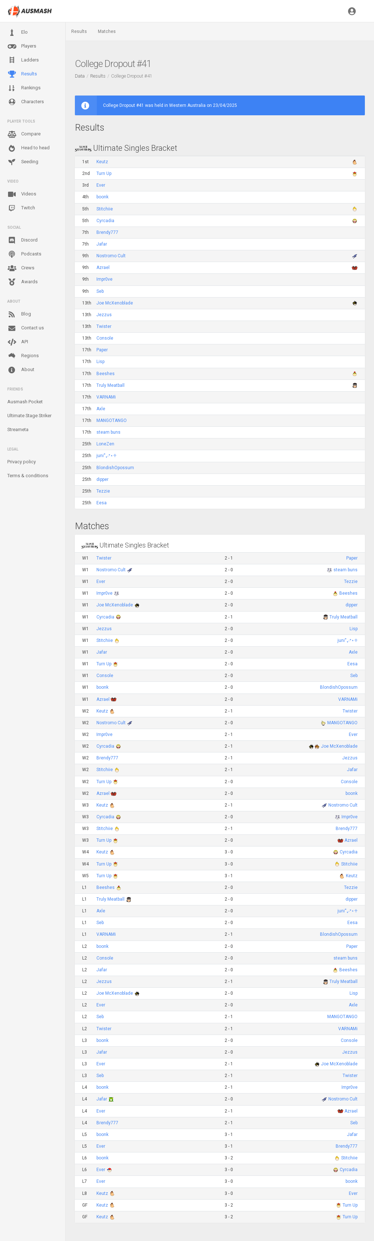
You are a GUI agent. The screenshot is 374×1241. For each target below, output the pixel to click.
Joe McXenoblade (114, 303)
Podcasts (24, 254)
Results (22, 74)
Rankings (24, 88)
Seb (100, 291)
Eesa (101, 502)
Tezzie (103, 491)
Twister (103, 326)
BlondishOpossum (115, 467)
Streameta (17, 429)
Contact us (25, 328)
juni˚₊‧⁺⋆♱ (106, 455)
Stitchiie (104, 209)
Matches (107, 31)
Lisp (100, 361)
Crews (20, 268)
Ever (100, 185)
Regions (23, 355)
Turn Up (103, 173)
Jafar (101, 244)
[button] (351, 11)
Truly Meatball (110, 385)
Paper (102, 349)
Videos (21, 194)
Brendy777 (107, 232)
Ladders (23, 60)
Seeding (22, 162)
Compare (24, 134)
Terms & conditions (27, 475)
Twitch (21, 208)
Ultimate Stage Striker (29, 415)
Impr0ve (104, 279)
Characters (25, 101)
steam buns (108, 432)
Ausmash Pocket (25, 401)
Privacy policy (21, 461)
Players (21, 46)
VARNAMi (106, 397)
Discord (22, 240)
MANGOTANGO (111, 420)
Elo (17, 32)
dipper (102, 479)
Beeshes (105, 373)
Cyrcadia (105, 220)
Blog (19, 314)
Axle (100, 408)
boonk (102, 196)
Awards (22, 282)
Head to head (28, 148)
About (20, 370)
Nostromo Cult (111, 255)
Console (104, 338)
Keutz (102, 161)
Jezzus (104, 314)
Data (80, 76)
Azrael (103, 267)
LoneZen (105, 443)
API (17, 342)
